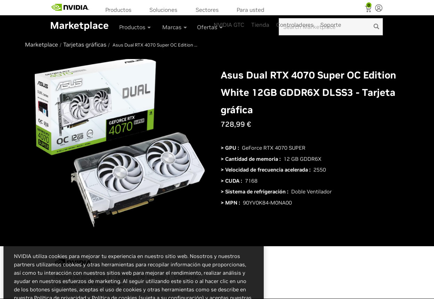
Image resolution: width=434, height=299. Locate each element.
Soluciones (163, 9)
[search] (376, 26)
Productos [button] (135, 27)
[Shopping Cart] (369, 10)
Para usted (250, 9)
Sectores (207, 9)
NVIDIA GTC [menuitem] (229, 24)
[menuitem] (120, 9)
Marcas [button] (175, 27)
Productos (118, 9)
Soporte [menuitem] (330, 24)
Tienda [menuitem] (260, 24)
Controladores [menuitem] (294, 24)
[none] (379, 9)
